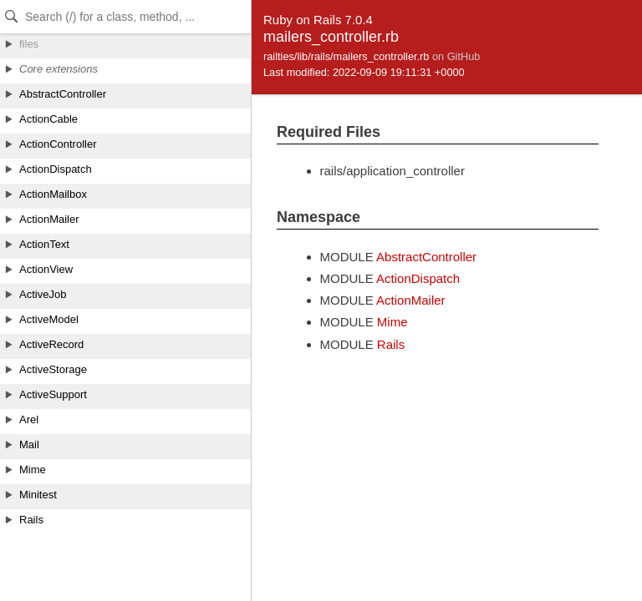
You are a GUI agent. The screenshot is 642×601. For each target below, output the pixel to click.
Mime (392, 322)
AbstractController (426, 257)
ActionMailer (411, 300)
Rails (391, 344)
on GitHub (456, 56)
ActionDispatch (418, 278)
